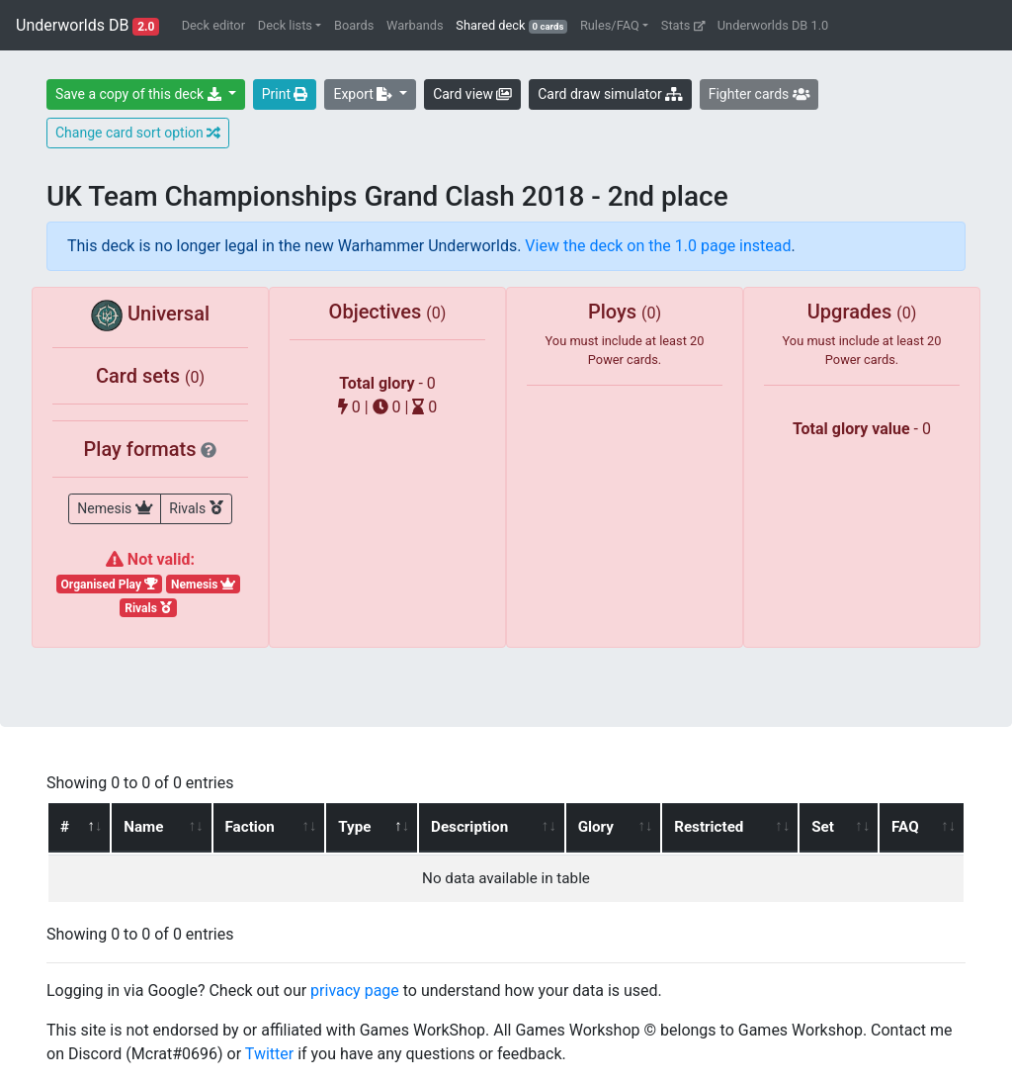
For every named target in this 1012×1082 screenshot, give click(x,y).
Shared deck (514, 24)
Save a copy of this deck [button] (139, 94)
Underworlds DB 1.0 (772, 25)
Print (285, 94)
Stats (683, 25)
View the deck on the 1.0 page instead (658, 245)
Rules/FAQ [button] (609, 25)
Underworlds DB (87, 26)
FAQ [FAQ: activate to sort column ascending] (905, 827)
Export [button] (364, 94)
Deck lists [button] (285, 25)
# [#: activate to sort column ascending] (64, 827)
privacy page (354, 990)
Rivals (195, 507)
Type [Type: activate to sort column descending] (354, 827)
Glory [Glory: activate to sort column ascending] (596, 827)
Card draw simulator (610, 94)
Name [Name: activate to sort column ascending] (143, 827)
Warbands (414, 25)
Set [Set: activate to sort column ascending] (823, 827)
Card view (472, 94)
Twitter (269, 1053)
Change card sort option (137, 132)
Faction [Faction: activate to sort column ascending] (249, 827)
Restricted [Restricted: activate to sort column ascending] (709, 827)
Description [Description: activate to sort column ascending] (469, 827)
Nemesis (114, 507)
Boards (354, 25)
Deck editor (213, 25)
